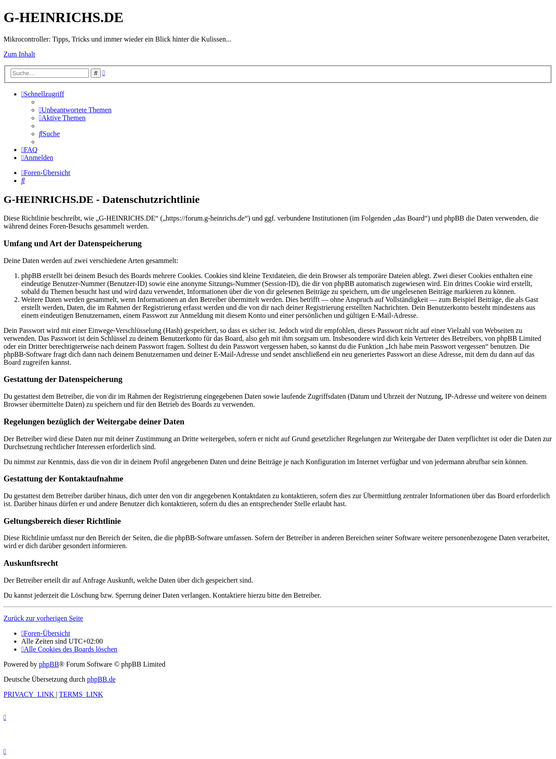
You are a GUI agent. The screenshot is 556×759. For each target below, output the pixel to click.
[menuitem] (75, 110)
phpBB (49, 664)
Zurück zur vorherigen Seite (43, 618)
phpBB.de (101, 679)
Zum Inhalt (19, 54)
